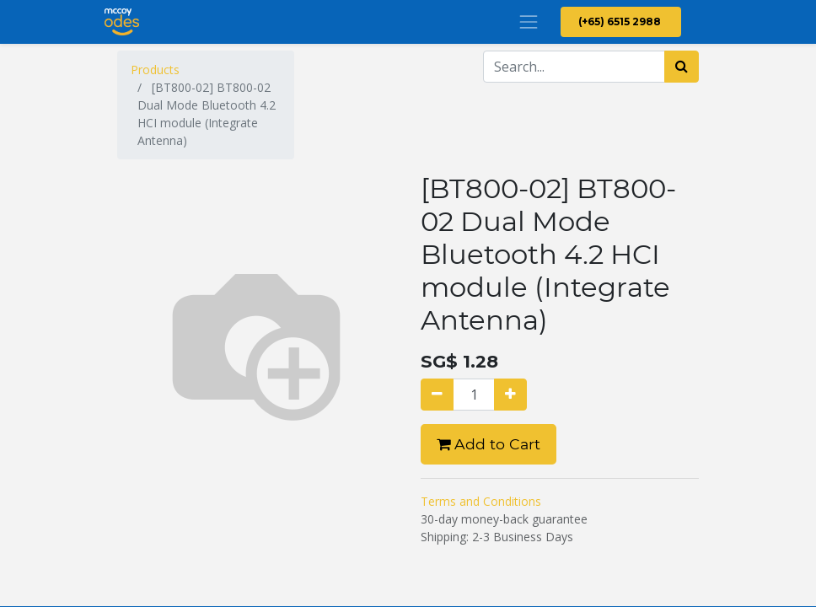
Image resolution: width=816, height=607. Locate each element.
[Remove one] (437, 395)
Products (155, 70)
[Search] (681, 67)
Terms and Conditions (481, 501)
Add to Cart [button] (488, 444)
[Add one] (510, 395)
